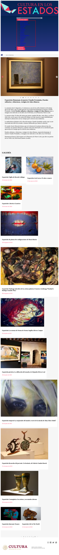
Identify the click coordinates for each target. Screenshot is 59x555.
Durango (22, 34)
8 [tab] (38, 98)
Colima (22, 32)
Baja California (24, 23)
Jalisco (22, 41)
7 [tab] (36, 98)
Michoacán (23, 43)
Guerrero (22, 38)
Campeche (22, 26)
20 (35, 536)
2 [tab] (23, 98)
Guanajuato (23, 37)
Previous (2, 77)
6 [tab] (33, 98)
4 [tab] (28, 98)
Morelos (22, 44)
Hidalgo (22, 40)
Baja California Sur (25, 24)
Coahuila (22, 30)
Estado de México (24, 35)
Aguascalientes (24, 21)
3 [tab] (26, 98)
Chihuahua (23, 29)
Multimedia (21, 49)
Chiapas (22, 27)
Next (56, 77)
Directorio (20, 47)
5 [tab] (31, 98)
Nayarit (22, 46)
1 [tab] (20, 98)
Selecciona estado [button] (22, 19)
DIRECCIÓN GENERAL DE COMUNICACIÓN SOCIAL (38, 548)
